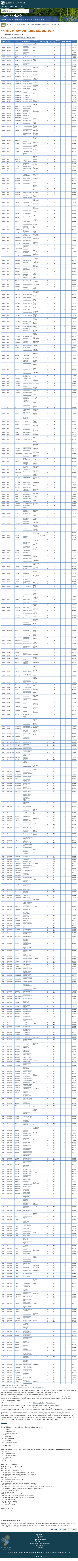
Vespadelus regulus (27, 95)
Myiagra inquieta (26, 180)
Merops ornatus (26, 347)
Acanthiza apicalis (27, 300)
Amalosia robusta (26, 615)
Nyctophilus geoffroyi (27, 76)
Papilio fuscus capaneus (26, 710)
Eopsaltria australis (27, 166)
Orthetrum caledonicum (25, 717)
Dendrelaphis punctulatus (26, 519)
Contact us (14, 6)
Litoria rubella (26, 632)
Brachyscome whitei (27, 806)
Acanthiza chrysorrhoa (27, 303)
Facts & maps (20, 24)
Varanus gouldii (26, 583)
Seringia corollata (26, 857)
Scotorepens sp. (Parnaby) (26, 91)
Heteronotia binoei (27, 624)
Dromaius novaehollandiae (26, 508)
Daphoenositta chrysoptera (26, 246)
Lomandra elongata (27, 776)
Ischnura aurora (26, 726)
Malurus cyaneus (26, 328)
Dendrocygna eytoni (27, 501)
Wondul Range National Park (39, 24)
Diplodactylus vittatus (27, 617)
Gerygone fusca (26, 318)
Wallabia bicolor (26, 123)
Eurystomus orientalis (27, 345)
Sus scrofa (25, 46)
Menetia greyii (26, 573)
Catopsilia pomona (27, 691)
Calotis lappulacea (27, 812)
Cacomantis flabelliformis (25, 361)
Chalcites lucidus (26, 369)
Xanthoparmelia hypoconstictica (26, 752)
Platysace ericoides (27, 768)
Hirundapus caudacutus (25, 467)
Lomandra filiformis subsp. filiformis (27, 781)
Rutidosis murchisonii (27, 835)
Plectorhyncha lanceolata (26, 286)
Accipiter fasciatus (27, 442)
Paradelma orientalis (27, 610)
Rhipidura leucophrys (27, 192)
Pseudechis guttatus (27, 513)
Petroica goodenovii (27, 170)
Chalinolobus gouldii (27, 66)
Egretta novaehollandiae (26, 459)
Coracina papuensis (27, 237)
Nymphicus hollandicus (25, 418)
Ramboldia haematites (27, 759)
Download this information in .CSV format (18, 38)
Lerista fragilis (26, 563)
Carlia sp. (25, 537)
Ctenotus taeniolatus (27, 558)
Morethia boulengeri (27, 576)
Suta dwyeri (25, 516)
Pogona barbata (26, 599)
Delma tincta (25, 604)
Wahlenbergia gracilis (27, 865)
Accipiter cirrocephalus (27, 439)
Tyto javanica (26, 355)
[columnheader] (4, 41)
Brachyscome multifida (27, 804)
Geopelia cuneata (26, 477)
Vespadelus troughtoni (27, 99)
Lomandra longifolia (27, 791)
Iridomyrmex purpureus (25, 652)
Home (9, 24)
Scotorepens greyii (27, 86)
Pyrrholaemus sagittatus (26, 324)
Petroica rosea (26, 172)
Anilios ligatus (26, 523)
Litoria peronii (26, 630)
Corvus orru (25, 188)
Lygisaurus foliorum (27, 570)
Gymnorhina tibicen (27, 210)
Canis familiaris (26, 50)
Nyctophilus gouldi (27, 79)
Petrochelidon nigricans (26, 159)
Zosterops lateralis (27, 161)
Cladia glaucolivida (27, 742)
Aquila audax (26, 444)
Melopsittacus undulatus (26, 385)
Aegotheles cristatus (27, 469)
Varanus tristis (26, 589)
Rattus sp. (25, 64)
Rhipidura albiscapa (27, 190)
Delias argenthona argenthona (27, 693)
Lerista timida (26, 568)
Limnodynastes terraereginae (26, 640)
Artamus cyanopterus (27, 197)
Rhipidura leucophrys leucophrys (27, 194)
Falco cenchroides (27, 436)
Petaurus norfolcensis (27, 129)
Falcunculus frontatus (27, 224)
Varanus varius (26, 591)
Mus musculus (26, 57)
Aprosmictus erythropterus (26, 381)
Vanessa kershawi (27, 687)
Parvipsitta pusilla (26, 390)
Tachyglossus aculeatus (26, 141)
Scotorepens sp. (26, 88)
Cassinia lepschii (26, 816)
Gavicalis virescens (27, 260)
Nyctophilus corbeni (27, 73)
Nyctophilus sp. (26, 81)
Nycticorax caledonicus (25, 461)
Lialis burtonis (26, 607)
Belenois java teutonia (27, 689)
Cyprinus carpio (26, 649)
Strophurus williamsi (27, 619)
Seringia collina (26, 856)
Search (31, 11)
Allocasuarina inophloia (26, 875)
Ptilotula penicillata (27, 291)
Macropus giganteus (27, 113)
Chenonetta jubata (27, 498)
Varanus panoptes (27, 586)
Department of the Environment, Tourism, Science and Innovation (22, 19)
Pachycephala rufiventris (26, 232)
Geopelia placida (26, 482)
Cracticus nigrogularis (27, 205)
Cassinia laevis (26, 814)
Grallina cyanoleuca (27, 178)
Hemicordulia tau (26, 721)
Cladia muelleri (26, 744)
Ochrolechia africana (27, 748)
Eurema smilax (26, 695)
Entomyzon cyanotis (27, 257)
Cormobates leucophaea (25, 339)
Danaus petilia (26, 677)
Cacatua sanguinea (27, 407)
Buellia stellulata (26, 741)
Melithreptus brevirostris (25, 275)
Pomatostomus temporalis (26, 248)
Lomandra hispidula (27, 783)
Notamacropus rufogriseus (26, 118)
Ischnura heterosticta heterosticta (27, 728)
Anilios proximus (26, 525)
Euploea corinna (26, 680)
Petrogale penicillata (27, 120)
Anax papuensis (26, 724)
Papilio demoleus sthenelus (26, 706)
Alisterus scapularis (27, 378)
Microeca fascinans (27, 168)
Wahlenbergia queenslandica (26, 868)
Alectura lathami (26, 505)
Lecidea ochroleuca (27, 747)
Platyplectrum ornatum (27, 643)
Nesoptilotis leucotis (27, 280)
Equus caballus (26, 47)
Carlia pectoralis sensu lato (26, 535)
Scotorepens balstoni (27, 83)
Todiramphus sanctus (27, 352)
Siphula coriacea (26, 745)
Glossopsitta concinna (27, 383)
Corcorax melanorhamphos (26, 175)
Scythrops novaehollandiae (26, 376)
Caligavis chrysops (27, 255)
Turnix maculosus (26, 424)
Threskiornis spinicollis (27, 453)
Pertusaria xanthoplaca (25, 758)
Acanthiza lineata (26, 306)
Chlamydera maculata (27, 333)
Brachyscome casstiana (26, 803)
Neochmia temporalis (27, 145)
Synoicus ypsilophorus (27, 503)
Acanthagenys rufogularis (26, 252)
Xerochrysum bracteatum (26, 851)
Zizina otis (25, 667)
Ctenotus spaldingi (27, 555)
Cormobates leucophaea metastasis (25, 342)
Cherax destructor (27, 733)
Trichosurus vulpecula (27, 126)
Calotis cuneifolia (26, 807)
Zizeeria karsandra (27, 665)
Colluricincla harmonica (25, 227)
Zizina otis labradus (27, 671)
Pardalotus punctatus (27, 294)
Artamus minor (26, 199)
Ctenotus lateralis (26, 550)
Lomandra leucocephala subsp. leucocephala (27, 788)
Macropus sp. (26, 115)
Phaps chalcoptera (27, 487)
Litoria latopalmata (27, 626)
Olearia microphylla (27, 827)
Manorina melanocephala (26, 269)
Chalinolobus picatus (27, 71)
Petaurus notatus (26, 130)
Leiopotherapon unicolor (26, 647)
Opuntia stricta (26, 859)
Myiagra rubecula (26, 183)
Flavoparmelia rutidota (27, 750)
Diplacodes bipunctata (27, 714)
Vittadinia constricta (27, 842)
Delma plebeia (26, 602)
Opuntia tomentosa (27, 861)
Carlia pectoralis (26, 532)
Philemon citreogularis (27, 282)
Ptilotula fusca (26, 289)
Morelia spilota (26, 521)
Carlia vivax (25, 539)
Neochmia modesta (27, 143)
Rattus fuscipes (26, 63)
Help (21, 6)
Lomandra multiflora (27, 792)
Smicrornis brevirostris (27, 326)
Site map (5, 6)
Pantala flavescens (27, 719)
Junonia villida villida (27, 684)
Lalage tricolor (26, 242)
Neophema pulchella (27, 388)
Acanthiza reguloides (27, 312)
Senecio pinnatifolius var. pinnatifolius (27, 838)
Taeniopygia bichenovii (27, 151)
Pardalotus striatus (27, 297)
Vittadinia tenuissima (27, 847)
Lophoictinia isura (26, 450)
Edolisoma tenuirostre (27, 240)
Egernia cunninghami (27, 561)
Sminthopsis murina (27, 137)
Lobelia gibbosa (26, 863)
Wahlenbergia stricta (27, 870)
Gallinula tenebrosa (27, 432)
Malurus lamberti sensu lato (26, 331)
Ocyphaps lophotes (27, 484)
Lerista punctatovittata (27, 566)
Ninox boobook (26, 358)
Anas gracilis (26, 492)
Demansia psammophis (26, 511)
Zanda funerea (26, 421)
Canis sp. (25, 54)
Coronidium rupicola (27, 820)
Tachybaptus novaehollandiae (26, 490)
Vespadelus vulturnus (27, 101)
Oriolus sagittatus (26, 221)
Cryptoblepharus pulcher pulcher (26, 547)
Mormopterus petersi (27, 103)
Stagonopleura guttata (27, 148)
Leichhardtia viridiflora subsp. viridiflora (27, 771)
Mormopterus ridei (27, 106)
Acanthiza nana (26, 309)
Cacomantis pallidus (27, 363)
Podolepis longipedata (27, 833)
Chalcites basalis (26, 365)
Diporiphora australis (27, 596)
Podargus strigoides (27, 475)
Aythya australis (26, 496)
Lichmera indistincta (27, 265)
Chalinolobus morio (27, 69)
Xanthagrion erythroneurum (26, 731)
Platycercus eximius (27, 395)
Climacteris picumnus (27, 336)
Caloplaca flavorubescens (26, 762)
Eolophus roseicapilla (27, 415)
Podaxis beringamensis (26, 736)
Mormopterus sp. (26, 108)
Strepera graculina (27, 213)
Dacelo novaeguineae (27, 350)
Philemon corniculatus (27, 284)
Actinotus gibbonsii (27, 766)
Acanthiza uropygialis (27, 315)
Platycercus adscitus (27, 392)
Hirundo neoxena (26, 156)
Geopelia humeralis (27, 479)
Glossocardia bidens (27, 824)
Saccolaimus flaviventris (26, 111)
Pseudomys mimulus (27, 60)
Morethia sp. (25, 579)
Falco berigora (26, 434)
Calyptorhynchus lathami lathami (26, 413)
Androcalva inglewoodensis (26, 854)
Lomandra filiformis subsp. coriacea (27, 778)
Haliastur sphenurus (27, 448)
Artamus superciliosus (27, 202)
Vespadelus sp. (26, 97)
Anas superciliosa (26, 494)
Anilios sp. (25, 527)
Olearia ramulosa (26, 828)
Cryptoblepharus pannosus (26, 543)
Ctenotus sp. (25, 552)
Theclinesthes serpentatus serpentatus (26, 662)
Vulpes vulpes (26, 56)
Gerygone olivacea (27, 321)
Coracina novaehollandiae (26, 235)
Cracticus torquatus (27, 207)
